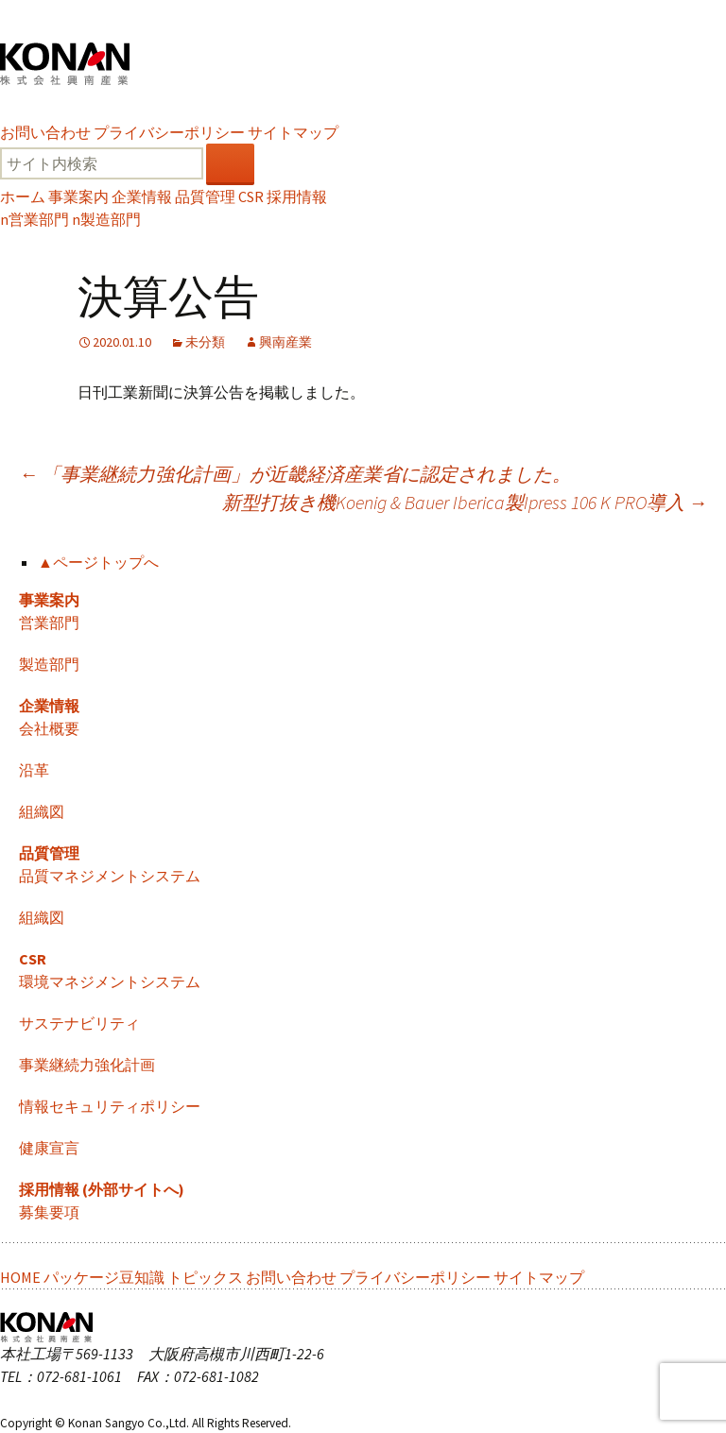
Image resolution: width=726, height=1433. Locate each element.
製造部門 (106, 219)
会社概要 (49, 728)
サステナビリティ (79, 1023)
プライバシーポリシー (169, 132)
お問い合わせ (45, 132)
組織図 (41, 811)
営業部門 (34, 219)
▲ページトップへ (98, 562)
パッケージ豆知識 (103, 1277)
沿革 (34, 769)
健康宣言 (49, 1147)
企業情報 (142, 196)
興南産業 (285, 341)
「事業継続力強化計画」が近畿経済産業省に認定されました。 (295, 474)
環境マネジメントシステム (109, 981)
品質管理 (205, 196)
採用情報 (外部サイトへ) (101, 1189)
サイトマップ (293, 132)
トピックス (205, 1277)
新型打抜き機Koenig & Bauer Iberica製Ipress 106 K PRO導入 (464, 502)
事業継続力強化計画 (87, 1064)
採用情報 (297, 196)
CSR (251, 196)
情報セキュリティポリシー (109, 1106)
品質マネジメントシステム (109, 875)
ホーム (22, 196)
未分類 (205, 341)
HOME (20, 1277)
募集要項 (49, 1212)
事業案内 (78, 196)
